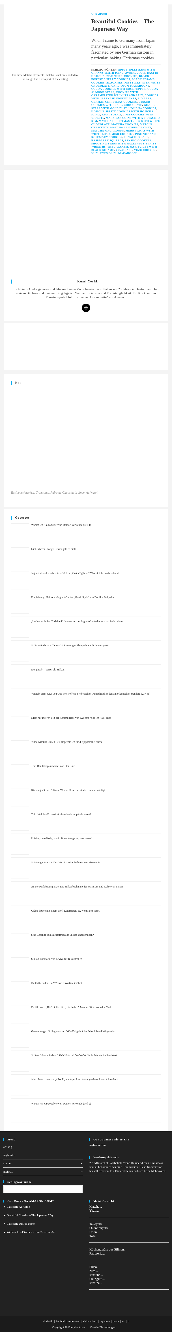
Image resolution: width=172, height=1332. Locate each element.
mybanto (9, 1155)
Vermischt (100, 14)
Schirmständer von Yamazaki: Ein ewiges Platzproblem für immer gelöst (70, 645)
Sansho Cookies (138, 140)
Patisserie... (97, 1253)
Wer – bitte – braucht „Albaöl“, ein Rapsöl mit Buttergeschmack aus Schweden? (74, 1079)
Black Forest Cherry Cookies (120, 78)
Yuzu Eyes (99, 153)
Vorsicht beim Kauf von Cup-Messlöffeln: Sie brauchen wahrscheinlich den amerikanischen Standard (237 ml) (90, 693)
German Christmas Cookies (114, 101)
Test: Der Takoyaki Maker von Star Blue (53, 766)
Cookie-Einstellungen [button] (102, 1327)
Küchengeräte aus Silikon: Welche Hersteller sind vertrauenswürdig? (68, 790)
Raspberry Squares (107, 140)
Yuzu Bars (124, 150)
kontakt (60, 1321)
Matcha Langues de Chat (130, 127)
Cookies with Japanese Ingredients (124, 97)
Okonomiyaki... (99, 1228)
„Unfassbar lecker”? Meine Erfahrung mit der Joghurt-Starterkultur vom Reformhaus (77, 621)
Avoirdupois (135, 72)
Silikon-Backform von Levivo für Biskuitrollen (56, 958)
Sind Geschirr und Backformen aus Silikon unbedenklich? (62, 934)
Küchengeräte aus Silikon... (107, 1249)
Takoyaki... (96, 1224)
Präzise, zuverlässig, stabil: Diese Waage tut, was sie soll (61, 838)
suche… (43, 1163)
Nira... (93, 1271)
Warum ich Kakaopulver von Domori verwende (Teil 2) (61, 1103)
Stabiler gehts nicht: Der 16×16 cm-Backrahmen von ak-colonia (65, 862)
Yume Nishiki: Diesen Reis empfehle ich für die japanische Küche (66, 741)
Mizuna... (95, 1283)
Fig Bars (144, 98)
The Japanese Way (121, 146)
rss (123, 1321)
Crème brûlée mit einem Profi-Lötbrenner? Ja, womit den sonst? (65, 910)
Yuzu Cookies (145, 150)
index (116, 1321)
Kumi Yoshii (111, 114)
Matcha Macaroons (107, 130)
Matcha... (95, 1206)
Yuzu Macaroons (123, 153)
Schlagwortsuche (19, 1182)
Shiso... (94, 1267)
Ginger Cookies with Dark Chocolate (120, 103)
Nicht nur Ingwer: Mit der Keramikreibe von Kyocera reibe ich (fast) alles (71, 717)
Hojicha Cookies (142, 108)
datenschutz (90, 1321)
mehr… (43, 1171)
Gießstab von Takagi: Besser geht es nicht (53, 549)
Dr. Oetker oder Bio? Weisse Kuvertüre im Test (56, 983)
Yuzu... (94, 1210)
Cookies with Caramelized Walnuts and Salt (117, 94)
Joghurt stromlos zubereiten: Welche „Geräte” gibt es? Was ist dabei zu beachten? (75, 573)
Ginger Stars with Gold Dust (123, 106)
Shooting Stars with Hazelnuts (117, 143)
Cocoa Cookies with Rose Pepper (118, 88)
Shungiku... (97, 1279)
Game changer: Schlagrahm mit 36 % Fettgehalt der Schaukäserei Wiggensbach (74, 1031)
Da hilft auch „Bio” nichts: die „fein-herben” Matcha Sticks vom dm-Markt (71, 1007)
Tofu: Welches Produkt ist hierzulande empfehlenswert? (61, 814)
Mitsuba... (96, 1275)
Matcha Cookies (124, 124)
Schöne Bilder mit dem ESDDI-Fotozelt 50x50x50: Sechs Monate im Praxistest (74, 1055)
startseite (48, 1321)
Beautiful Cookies (122, 76)
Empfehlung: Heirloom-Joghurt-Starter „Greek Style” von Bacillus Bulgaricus (73, 597)
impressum (74, 1321)
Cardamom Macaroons (130, 85)
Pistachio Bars (136, 137)
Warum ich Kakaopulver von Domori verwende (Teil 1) (61, 524)
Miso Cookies (122, 134)
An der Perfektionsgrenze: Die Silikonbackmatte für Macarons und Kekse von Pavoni (77, 886)
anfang (7, 1146)
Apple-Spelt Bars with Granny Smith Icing (123, 71)
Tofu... (93, 1236)
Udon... (94, 1232)
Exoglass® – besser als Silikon (47, 669)
